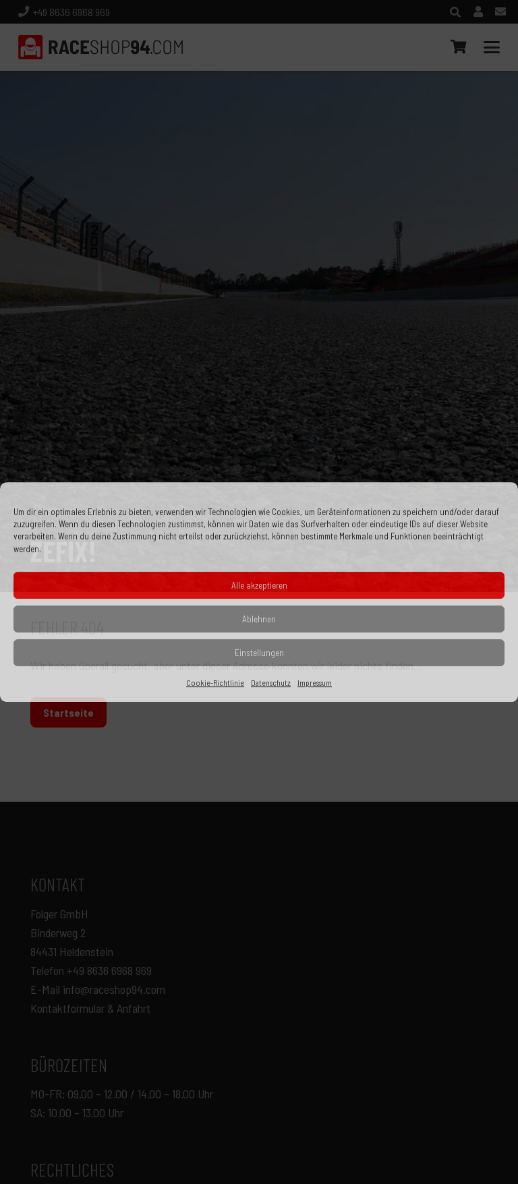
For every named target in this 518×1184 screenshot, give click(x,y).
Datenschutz (271, 682)
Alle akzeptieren (259, 585)
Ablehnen (259, 619)
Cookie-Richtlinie (215, 682)
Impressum (314, 682)
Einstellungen (259, 652)
